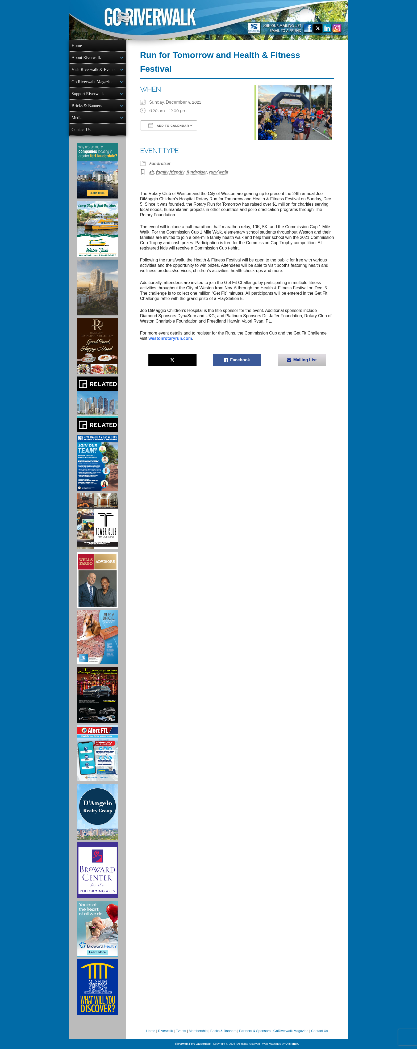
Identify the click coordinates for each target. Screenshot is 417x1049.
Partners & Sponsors (254, 1031)
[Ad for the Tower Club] (97, 521)
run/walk (218, 172)
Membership (198, 1031)
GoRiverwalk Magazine (290, 1031)
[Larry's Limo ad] (97, 695)
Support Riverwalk (88, 93)
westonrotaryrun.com (170, 338)
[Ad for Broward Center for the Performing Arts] (97, 870)
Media (77, 117)
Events (181, 1031)
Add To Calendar (168, 125)
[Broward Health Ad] (97, 928)
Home (77, 45)
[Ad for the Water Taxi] (97, 229)
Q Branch (291, 1043)
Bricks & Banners (87, 105)
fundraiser (197, 172)
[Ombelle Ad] (97, 287)
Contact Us (81, 129)
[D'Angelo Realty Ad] (97, 811)
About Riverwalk (86, 57)
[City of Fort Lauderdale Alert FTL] (97, 753)
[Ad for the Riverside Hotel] (97, 346)
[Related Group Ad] (97, 404)
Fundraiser (160, 163)
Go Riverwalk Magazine (92, 81)
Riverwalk (165, 1031)
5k (151, 172)
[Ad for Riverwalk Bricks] (97, 637)
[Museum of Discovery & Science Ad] (97, 987)
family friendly (170, 172)
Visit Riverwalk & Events (93, 69)
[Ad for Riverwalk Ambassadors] (97, 463)
